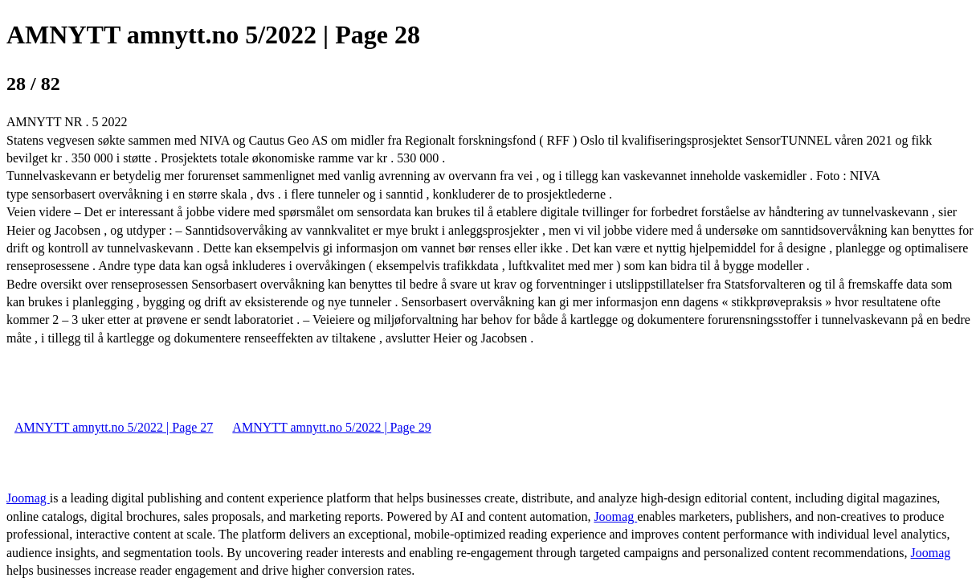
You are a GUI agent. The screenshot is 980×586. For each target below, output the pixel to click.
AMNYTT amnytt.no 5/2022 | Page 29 (331, 427)
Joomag (28, 498)
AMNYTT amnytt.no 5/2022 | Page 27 (113, 427)
